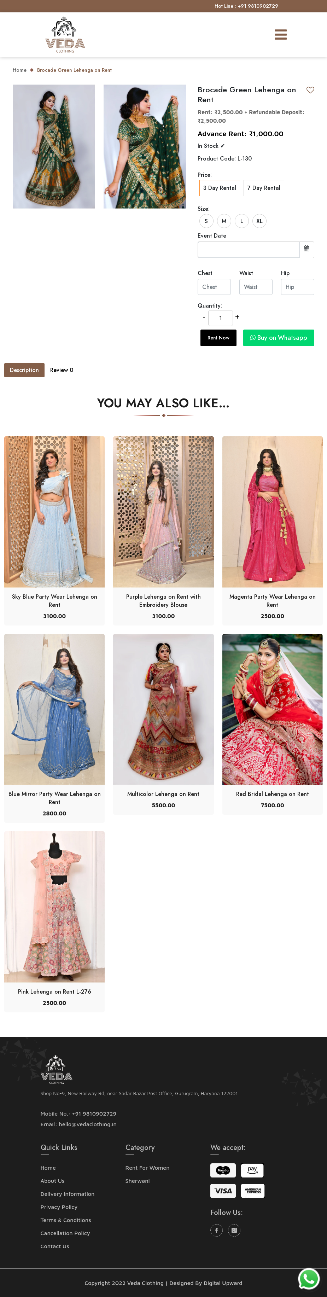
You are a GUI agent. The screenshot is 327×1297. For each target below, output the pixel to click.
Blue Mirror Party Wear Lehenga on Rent (54, 798)
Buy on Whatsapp (278, 337)
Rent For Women (147, 1167)
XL (259, 221)
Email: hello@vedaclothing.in (79, 1124)
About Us (53, 1180)
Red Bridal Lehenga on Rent (272, 794)
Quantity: (210, 306)
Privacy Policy (59, 1207)
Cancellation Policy (65, 1233)
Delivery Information (68, 1194)
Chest (205, 273)
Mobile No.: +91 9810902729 (79, 1113)
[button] (277, 338)
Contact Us (55, 1246)
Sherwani (137, 1180)
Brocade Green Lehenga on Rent (74, 70)
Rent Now (218, 337)
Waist (246, 273)
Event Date (212, 236)
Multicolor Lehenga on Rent (163, 794)
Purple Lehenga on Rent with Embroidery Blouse (163, 601)
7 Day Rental (263, 188)
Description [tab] (24, 370)
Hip (285, 273)
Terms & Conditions (66, 1220)
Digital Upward (223, 1283)
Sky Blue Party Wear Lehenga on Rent (54, 601)
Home (20, 70)
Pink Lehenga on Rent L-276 (54, 992)
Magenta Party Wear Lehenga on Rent (272, 601)
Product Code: (217, 159)
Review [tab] (61, 370)
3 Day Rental (219, 188)
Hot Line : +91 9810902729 (246, 6)
